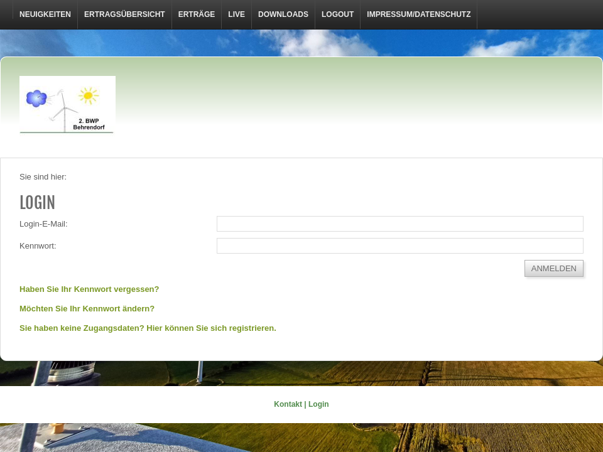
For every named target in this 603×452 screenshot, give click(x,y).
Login (318, 404)
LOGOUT (338, 14)
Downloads (283, 14)
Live (236, 14)
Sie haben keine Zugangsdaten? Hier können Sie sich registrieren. (147, 328)
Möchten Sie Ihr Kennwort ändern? (87, 308)
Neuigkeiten (45, 14)
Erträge (196, 14)
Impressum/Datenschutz (418, 14)
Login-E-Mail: (43, 224)
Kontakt (288, 404)
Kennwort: (38, 245)
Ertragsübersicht (124, 14)
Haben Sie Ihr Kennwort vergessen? (89, 289)
